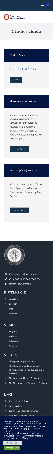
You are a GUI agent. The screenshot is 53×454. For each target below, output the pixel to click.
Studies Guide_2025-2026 (23, 69)
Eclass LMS (14, 341)
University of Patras (18, 401)
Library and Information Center (24, 410)
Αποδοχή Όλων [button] (12, 447)
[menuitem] (47, 5)
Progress (13, 331)
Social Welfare (15, 406)
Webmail (13, 336)
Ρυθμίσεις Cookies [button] (12, 443)
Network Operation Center (21, 415)
